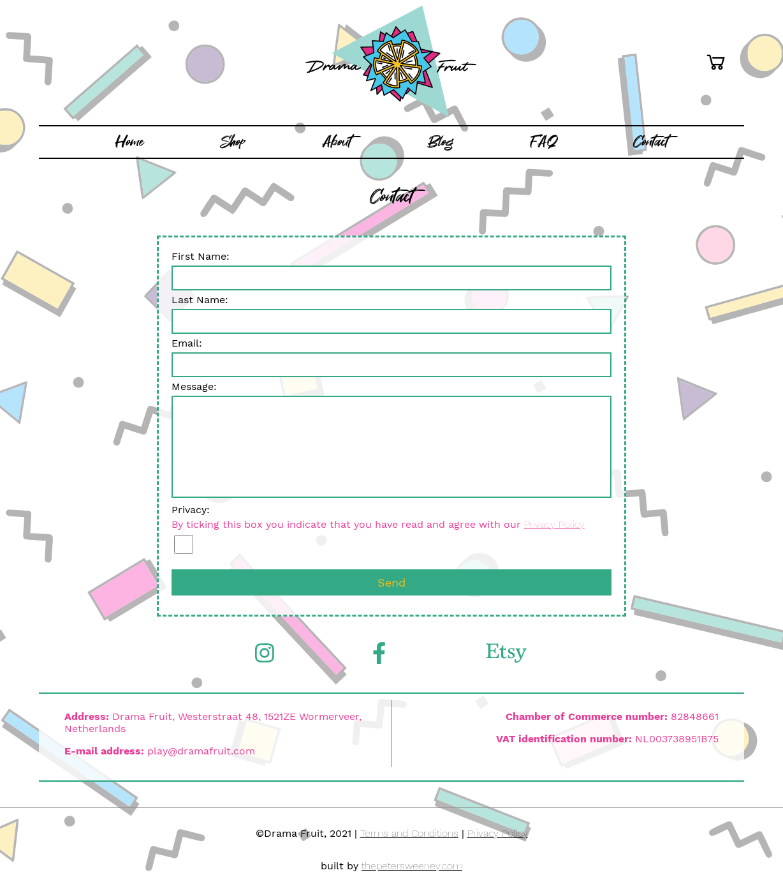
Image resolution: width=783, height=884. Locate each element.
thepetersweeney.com (412, 866)
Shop (233, 141)
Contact (650, 141)
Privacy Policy (554, 524)
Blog (440, 141)
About (336, 141)
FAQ (543, 141)
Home (129, 141)
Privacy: (392, 529)
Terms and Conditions (409, 833)
